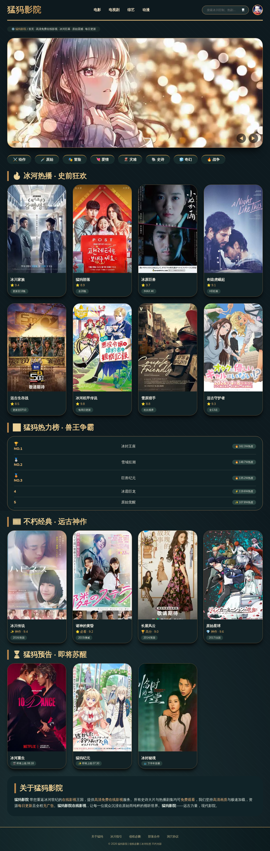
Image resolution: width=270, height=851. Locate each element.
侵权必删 (135, 837)
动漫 (146, 9)
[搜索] (222, 10)
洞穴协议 (173, 837)
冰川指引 (116, 837)
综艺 (131, 9)
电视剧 (114, 9)
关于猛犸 (97, 837)
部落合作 (154, 837)
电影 (97, 9)
